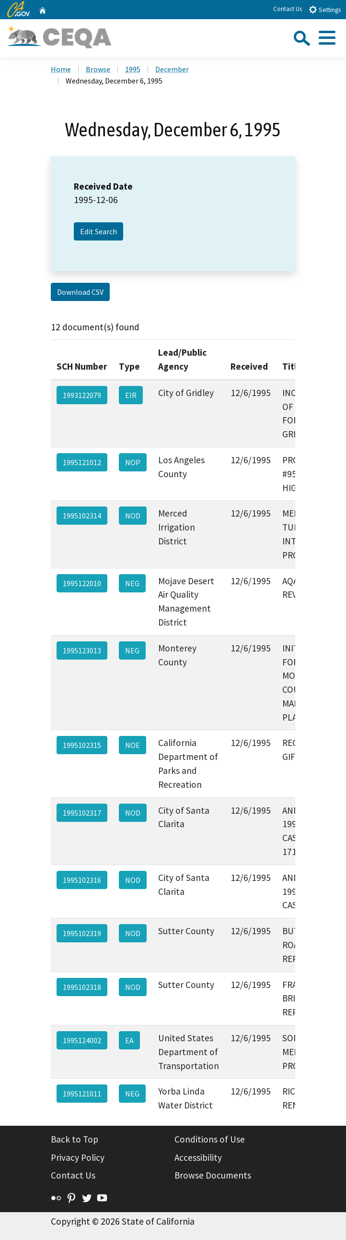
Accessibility (198, 1157)
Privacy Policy (77, 1157)
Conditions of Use (209, 1139)
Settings (325, 9)
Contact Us (287, 9)
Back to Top (74, 1139)
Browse (98, 69)
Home (61, 69)
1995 (132, 69)
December (172, 69)
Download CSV (80, 292)
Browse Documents (212, 1175)
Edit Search (98, 231)
